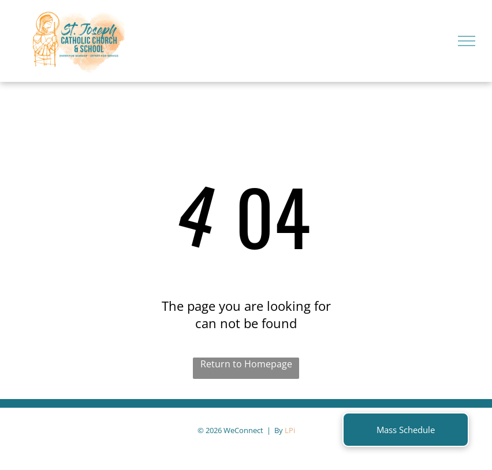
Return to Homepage (246, 364)
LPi (290, 430)
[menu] (467, 41)
